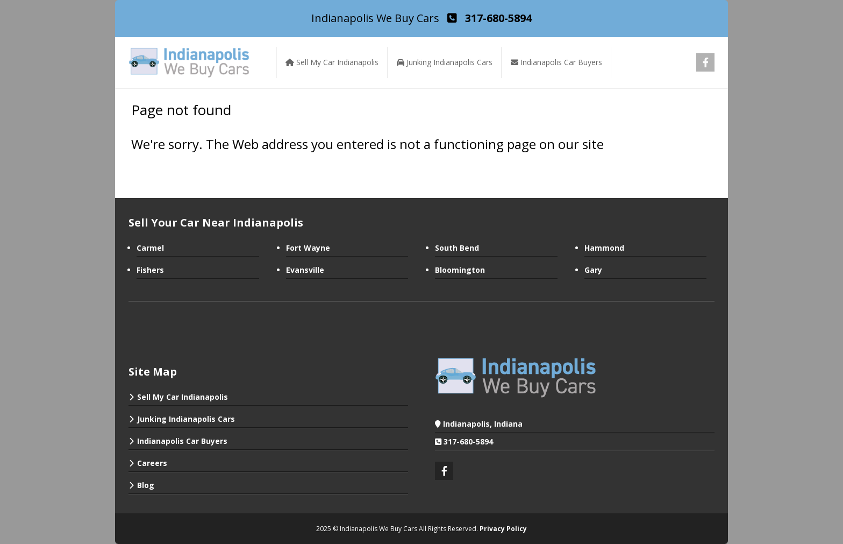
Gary (593, 270)
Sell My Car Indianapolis (182, 397)
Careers (152, 463)
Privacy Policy (503, 528)
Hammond (604, 248)
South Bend (457, 248)
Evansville (305, 270)
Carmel (150, 248)
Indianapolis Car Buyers (182, 441)
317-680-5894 (468, 441)
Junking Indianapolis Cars (186, 419)
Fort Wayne (308, 248)
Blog (145, 485)
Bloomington (460, 270)
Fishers (150, 270)
